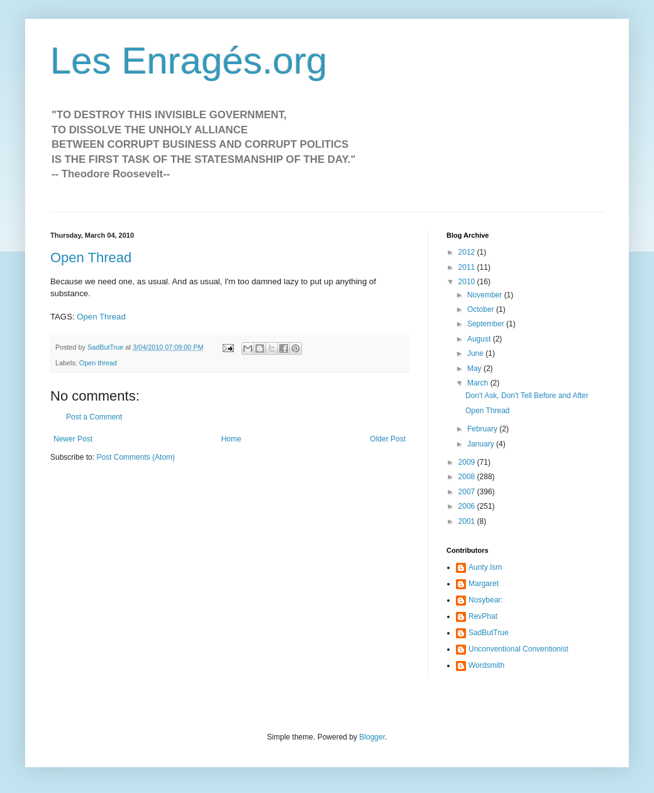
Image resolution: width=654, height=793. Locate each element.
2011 (467, 267)
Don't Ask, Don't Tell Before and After (527, 395)
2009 (467, 462)
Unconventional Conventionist (518, 649)
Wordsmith (486, 665)
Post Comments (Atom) (135, 457)
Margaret (483, 583)
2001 (467, 521)
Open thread (98, 363)
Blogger (372, 737)
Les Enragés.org (188, 61)
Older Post (388, 439)
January (481, 444)
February (483, 428)
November (485, 295)
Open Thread (90, 257)
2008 (467, 476)
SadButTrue (488, 632)
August (480, 339)
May (475, 368)
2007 (467, 491)
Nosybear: (485, 600)
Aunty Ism (485, 567)
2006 (467, 506)
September (486, 323)
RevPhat (482, 616)
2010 (467, 281)
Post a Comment (94, 417)
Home (231, 439)
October (481, 309)
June (476, 353)
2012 (467, 252)
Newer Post (72, 439)
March (478, 383)
